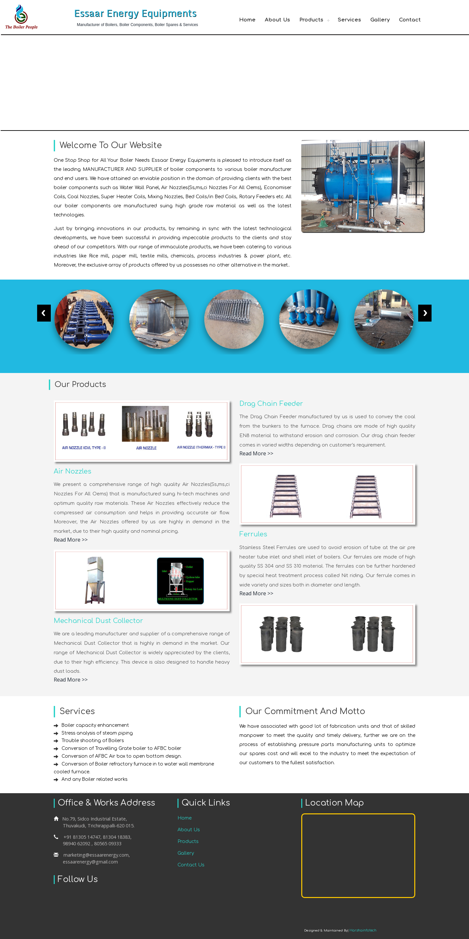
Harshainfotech (363, 930)
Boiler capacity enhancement (96, 725)
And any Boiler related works (95, 779)
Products (311, 20)
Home (247, 20)
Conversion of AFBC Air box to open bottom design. (122, 756)
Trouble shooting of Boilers (93, 740)
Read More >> (71, 539)
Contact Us (191, 864)
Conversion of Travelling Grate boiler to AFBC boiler (122, 748)
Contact (410, 20)
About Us (277, 20)
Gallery (380, 20)
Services (349, 20)
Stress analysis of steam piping (98, 733)
